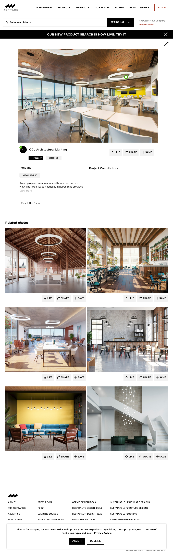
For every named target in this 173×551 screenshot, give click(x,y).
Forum (119, 7)
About (12, 502)
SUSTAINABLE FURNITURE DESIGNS (129, 508)
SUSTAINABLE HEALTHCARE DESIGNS (130, 502)
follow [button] (37, 158)
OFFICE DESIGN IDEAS (84, 502)
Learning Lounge (48, 514)
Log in (162, 7)
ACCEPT (77, 541)
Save (80, 298)
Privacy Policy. (103, 533)
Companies (102, 7)
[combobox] (120, 22)
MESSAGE (53, 158)
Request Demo (146, 24)
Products (82, 7)
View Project (30, 175)
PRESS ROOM (45, 502)
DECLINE (95, 541)
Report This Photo (30, 203)
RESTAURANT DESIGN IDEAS (87, 514)
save (148, 152)
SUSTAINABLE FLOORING (123, 514)
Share (64, 298)
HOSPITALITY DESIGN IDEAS (87, 508)
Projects (63, 7)
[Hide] (165, 34)
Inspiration (44, 7)
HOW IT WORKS (139, 7)
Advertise (14, 514)
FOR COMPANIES (17, 508)
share (132, 152)
